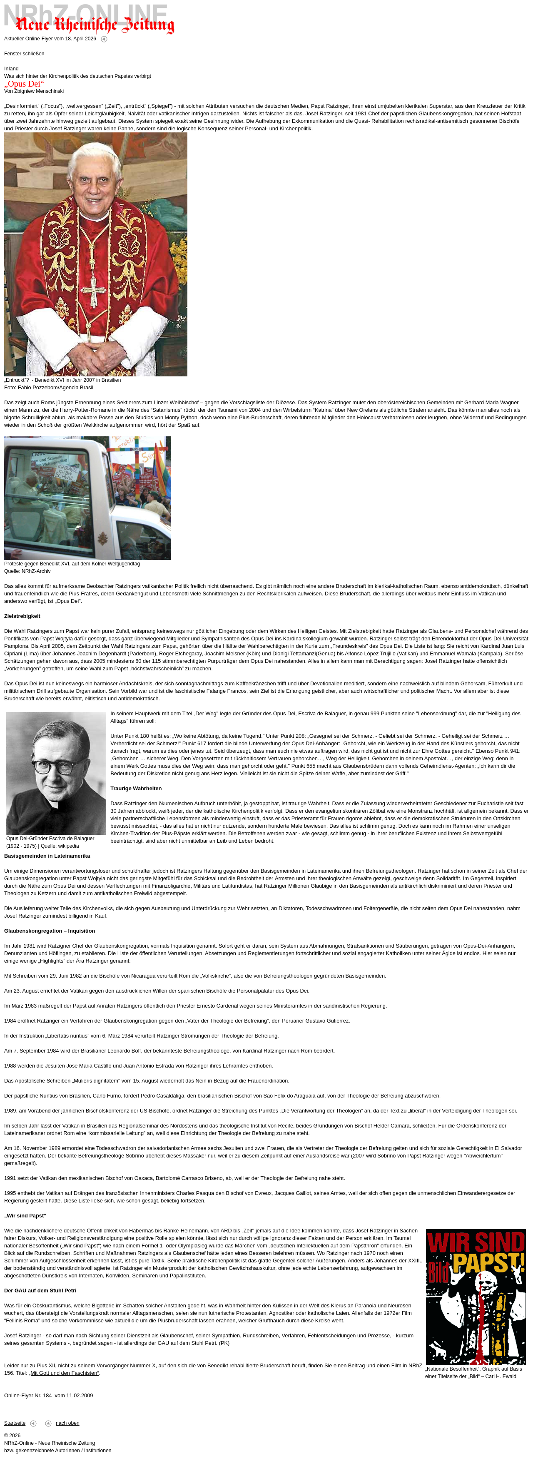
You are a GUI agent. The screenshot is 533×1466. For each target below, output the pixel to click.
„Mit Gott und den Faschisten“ (64, 1373)
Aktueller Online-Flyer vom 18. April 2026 (50, 39)
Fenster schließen (24, 54)
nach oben (68, 1423)
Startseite (14, 1423)
